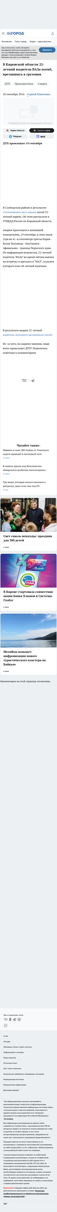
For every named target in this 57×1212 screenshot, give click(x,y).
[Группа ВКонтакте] (5, 1019)
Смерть (42, 83)
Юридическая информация (14, 1085)
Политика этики (10, 1063)
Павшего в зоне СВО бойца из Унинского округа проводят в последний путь (28, 454)
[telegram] (34, 380)
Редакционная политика (13, 1079)
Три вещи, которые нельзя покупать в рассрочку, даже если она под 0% (28, 486)
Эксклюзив (6, 41)
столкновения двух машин (19, 212)
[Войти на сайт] (53, 33)
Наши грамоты (9, 1058)
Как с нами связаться (12, 1068)
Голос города (21, 41)
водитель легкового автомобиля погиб (27, 335)
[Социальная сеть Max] (41, 136)
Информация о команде (13, 1052)
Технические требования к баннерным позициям (23, 1074)
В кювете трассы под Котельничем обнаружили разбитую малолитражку (28, 470)
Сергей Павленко (38, 94)
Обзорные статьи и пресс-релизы (17, 1047)
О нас (5, 1036)
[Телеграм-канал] (15, 136)
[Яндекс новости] (15, 130)
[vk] (24, 380)
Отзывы (6, 1041)
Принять (47, 49)
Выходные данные (11, 1090)
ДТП (7, 83)
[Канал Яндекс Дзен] (41, 130)
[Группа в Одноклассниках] (10, 1019)
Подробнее (8, 1119)
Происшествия (24, 83)
